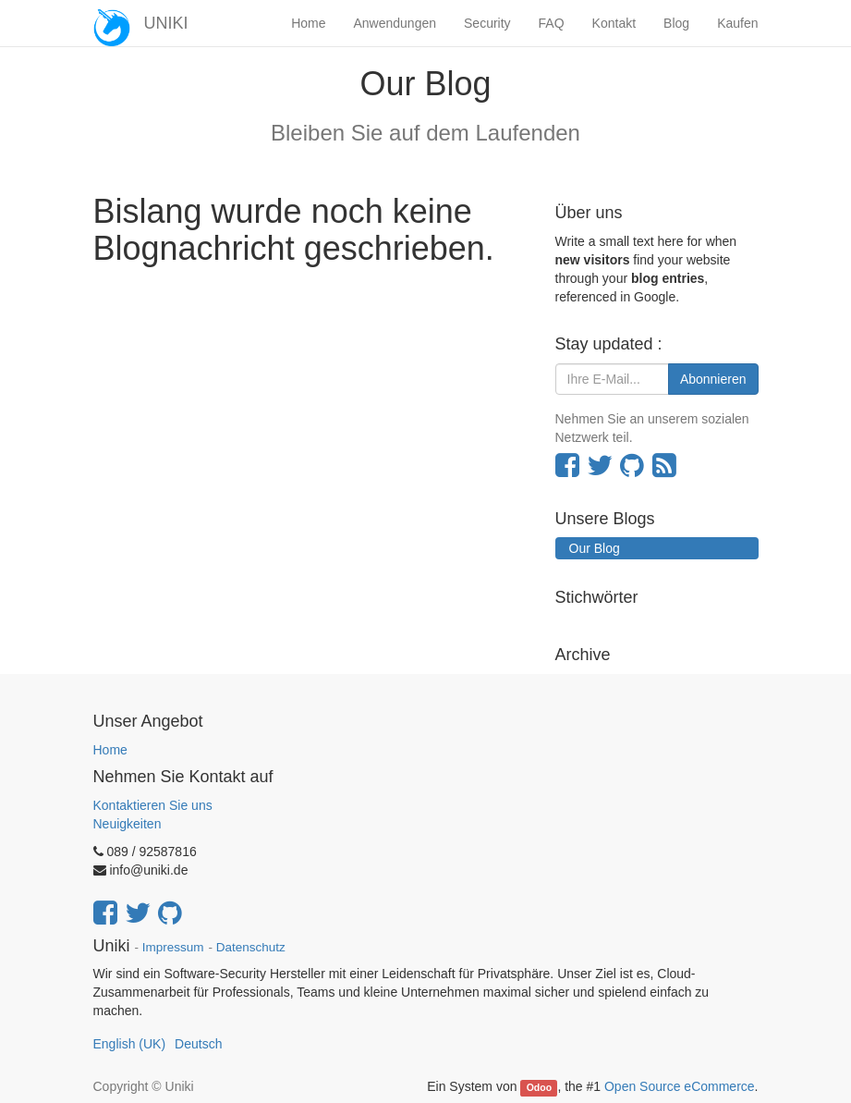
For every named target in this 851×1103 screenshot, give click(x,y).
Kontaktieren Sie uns (153, 805)
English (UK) (129, 1043)
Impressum (173, 947)
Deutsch (198, 1043)
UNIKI (166, 23)
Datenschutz (251, 947)
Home (110, 749)
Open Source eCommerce (679, 1086)
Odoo (539, 1087)
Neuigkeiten (127, 823)
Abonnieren (713, 379)
